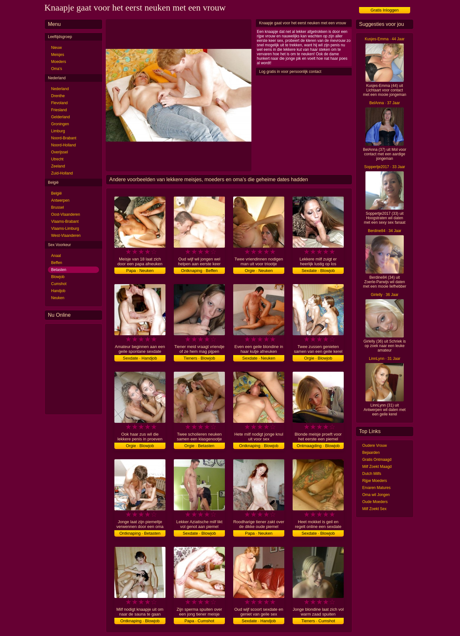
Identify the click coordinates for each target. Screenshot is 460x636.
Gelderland (60, 117)
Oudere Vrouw (374, 445)
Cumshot (58, 284)
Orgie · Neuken (258, 270)
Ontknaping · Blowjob (259, 445)
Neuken (57, 298)
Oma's (56, 68)
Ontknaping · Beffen (199, 270)
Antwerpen (60, 200)
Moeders (58, 61)
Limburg (58, 131)
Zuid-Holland (62, 173)
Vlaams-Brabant (65, 221)
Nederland (60, 89)
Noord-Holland (63, 145)
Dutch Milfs (371, 473)
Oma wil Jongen (376, 495)
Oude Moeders (374, 502)
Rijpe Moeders (374, 480)
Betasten (58, 270)
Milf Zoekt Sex (374, 509)
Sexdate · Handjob (140, 358)
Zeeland (58, 166)
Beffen (56, 262)
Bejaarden (371, 452)
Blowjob (58, 277)
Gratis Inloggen (385, 10)
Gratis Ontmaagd (376, 459)
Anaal (56, 255)
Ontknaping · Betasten (140, 533)
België (56, 193)
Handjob (58, 291)
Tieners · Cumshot (318, 620)
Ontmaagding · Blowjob (318, 445)
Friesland (59, 110)
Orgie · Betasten (199, 445)
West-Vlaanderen (66, 235)
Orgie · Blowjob (318, 358)
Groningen (60, 124)
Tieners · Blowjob (199, 358)
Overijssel (59, 152)
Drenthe (58, 96)
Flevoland (59, 103)
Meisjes (57, 54)
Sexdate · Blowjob (318, 270)
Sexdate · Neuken (258, 358)
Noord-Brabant (63, 138)
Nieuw (56, 47)
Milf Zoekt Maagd (377, 466)
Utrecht (57, 159)
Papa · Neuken (140, 270)
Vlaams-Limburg (65, 228)
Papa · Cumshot (199, 620)
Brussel (57, 207)
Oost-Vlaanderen (65, 214)
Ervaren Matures (376, 487)
